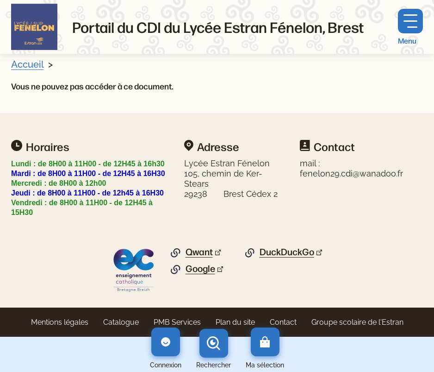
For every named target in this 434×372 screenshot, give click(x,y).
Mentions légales (59, 322)
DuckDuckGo (287, 252)
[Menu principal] (410, 27)
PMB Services (177, 322)
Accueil (27, 64)
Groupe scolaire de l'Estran (357, 322)
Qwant (199, 252)
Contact (283, 322)
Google (200, 268)
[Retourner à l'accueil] (34, 27)
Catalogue (121, 322)
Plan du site (235, 322)
